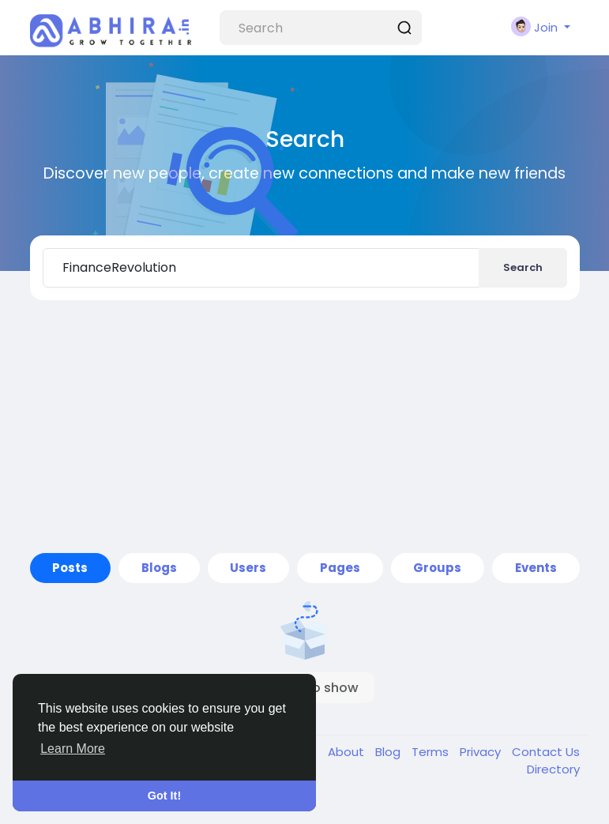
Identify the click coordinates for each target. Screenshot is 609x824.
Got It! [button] (164, 795)
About (347, 751)
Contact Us (546, 751)
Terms (432, 751)
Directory (553, 769)
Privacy (482, 751)
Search (523, 267)
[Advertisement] (305, 426)
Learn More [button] (72, 748)
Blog (389, 751)
